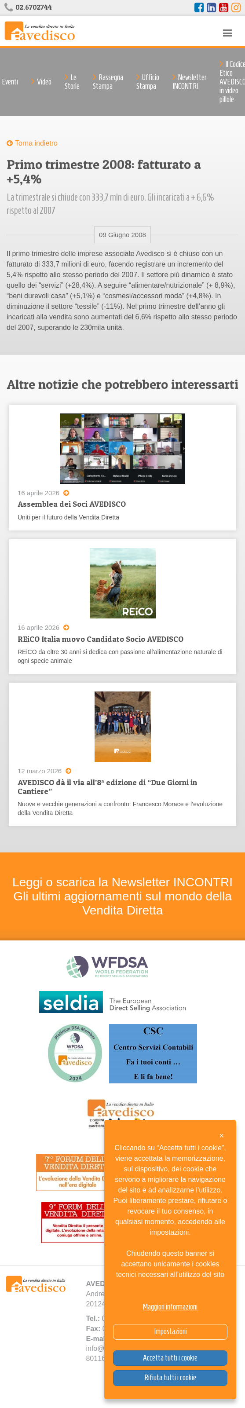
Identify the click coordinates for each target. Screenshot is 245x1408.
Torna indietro (36, 143)
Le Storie (72, 82)
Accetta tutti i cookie (170, 1357)
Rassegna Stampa (108, 82)
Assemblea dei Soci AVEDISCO (72, 503)
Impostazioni (170, 1331)
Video (44, 81)
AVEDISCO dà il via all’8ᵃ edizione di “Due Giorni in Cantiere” (107, 787)
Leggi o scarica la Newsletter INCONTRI (122, 882)
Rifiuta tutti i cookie (170, 1377)
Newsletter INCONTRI (189, 82)
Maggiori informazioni (170, 1306)
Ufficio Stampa (147, 82)
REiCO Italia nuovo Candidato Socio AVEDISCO (100, 639)
